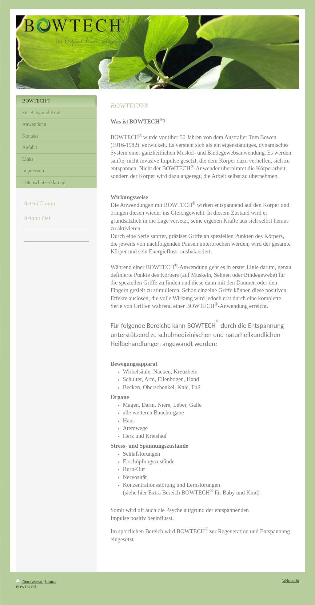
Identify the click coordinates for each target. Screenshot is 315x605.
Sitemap (50, 582)
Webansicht (290, 581)
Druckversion (29, 582)
